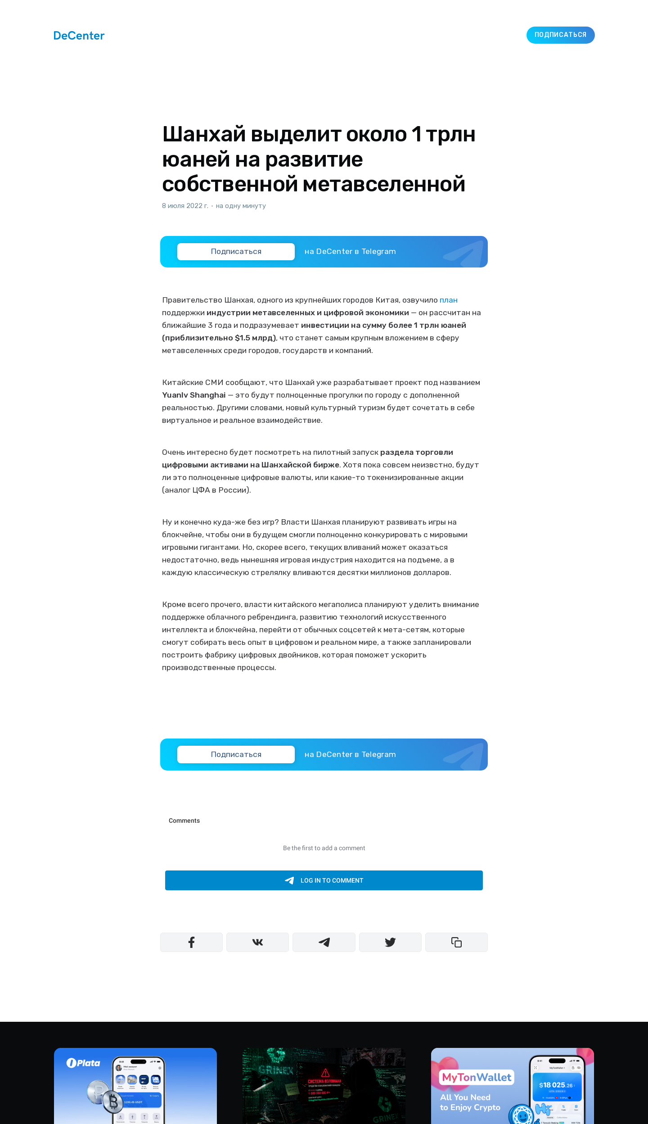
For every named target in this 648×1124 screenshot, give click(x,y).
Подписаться (561, 35)
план (449, 299)
